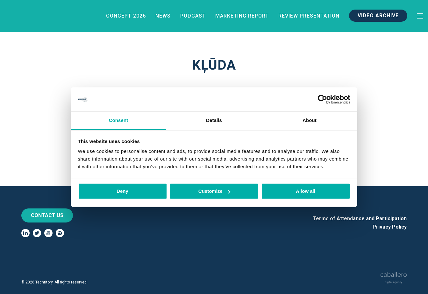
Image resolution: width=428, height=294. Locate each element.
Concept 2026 (126, 16)
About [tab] (310, 120)
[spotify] (60, 233)
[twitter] (37, 233)
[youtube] (48, 233)
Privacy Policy (390, 227)
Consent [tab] (118, 120)
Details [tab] (214, 120)
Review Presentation (308, 16)
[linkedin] (25, 233)
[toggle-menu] (420, 16)
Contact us (47, 215)
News (163, 16)
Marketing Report (242, 16)
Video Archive (378, 15)
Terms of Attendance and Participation (360, 218)
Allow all (305, 191)
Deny (122, 191)
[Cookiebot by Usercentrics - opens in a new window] (322, 99)
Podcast (193, 16)
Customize (214, 191)
